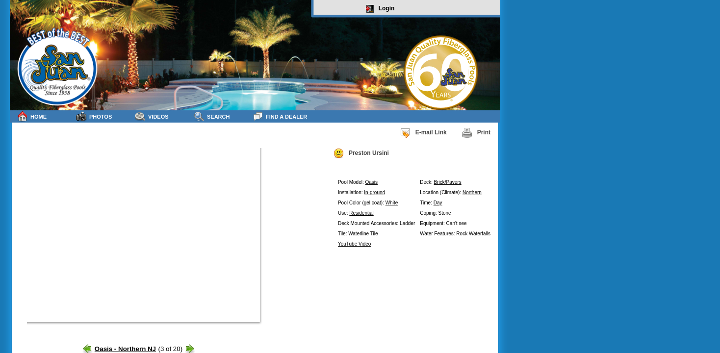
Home (32, 116)
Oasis (371, 182)
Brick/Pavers (448, 182)
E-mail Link (423, 132)
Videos (152, 116)
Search (212, 116)
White (392, 202)
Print (476, 132)
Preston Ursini (361, 153)
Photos (94, 116)
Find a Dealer (280, 116)
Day (438, 202)
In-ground (374, 192)
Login (380, 9)
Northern (472, 192)
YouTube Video (354, 244)
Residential (361, 213)
